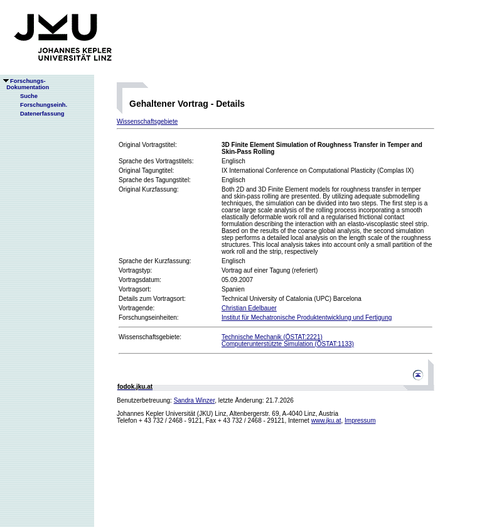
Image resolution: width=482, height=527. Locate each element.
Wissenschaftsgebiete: (150, 337)
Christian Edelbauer (249, 308)
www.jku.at (326, 420)
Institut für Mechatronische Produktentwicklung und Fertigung (307, 317)
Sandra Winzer (194, 400)
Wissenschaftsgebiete (147, 121)
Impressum (360, 420)
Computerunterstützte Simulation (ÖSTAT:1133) (288, 343)
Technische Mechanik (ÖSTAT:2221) (272, 337)
